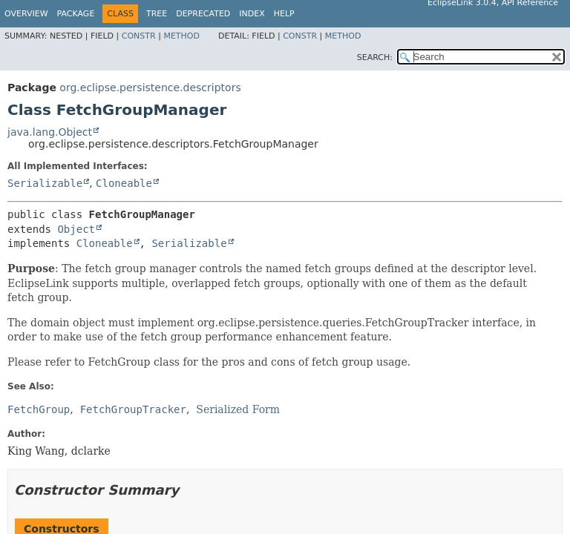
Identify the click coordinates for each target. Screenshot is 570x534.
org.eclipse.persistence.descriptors (149, 87)
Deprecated (203, 14)
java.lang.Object (49, 132)
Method (181, 36)
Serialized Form (238, 409)
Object (76, 229)
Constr (139, 36)
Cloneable (124, 183)
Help (284, 14)
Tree (156, 14)
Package (76, 14)
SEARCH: (375, 57)
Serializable (44, 183)
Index (251, 14)
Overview (26, 14)
